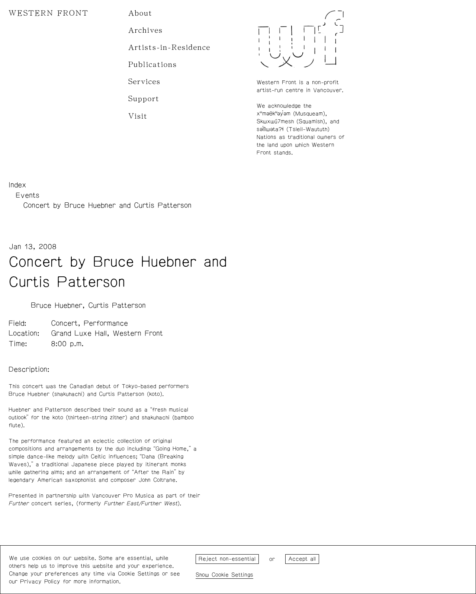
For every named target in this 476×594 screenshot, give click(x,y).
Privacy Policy (40, 581)
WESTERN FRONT (49, 13)
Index (17, 185)
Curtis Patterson (117, 305)
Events (27, 195)
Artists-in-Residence (169, 47)
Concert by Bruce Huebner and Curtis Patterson (107, 205)
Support (144, 99)
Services (144, 82)
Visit (138, 116)
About (140, 13)
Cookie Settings (232, 575)
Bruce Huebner (56, 305)
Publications (152, 64)
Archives (145, 30)
